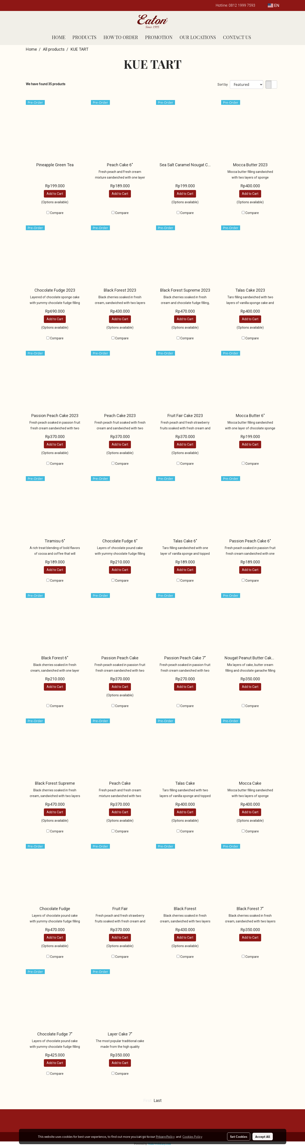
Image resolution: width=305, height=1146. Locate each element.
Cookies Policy (192, 1136)
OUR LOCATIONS (198, 37)
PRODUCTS (84, 37)
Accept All (262, 1136)
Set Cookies (238, 1136)
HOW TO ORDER (120, 37)
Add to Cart (55, 193)
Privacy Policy (165, 1136)
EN (273, 5)
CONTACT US (237, 37)
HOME (58, 37)
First (147, 1100)
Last (158, 1100)
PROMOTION (158, 37)
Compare (57, 213)
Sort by (223, 84)
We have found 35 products (45, 84)
